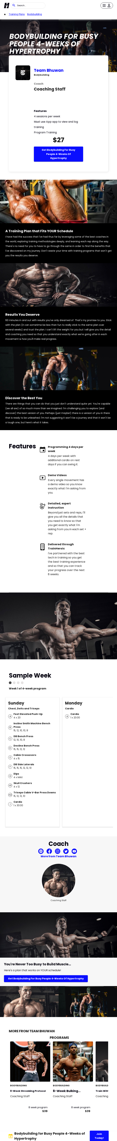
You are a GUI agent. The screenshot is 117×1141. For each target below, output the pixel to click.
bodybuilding (34, 14)
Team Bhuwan (49, 70)
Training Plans (17, 14)
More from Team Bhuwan (58, 856)
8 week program (38, 1107)
